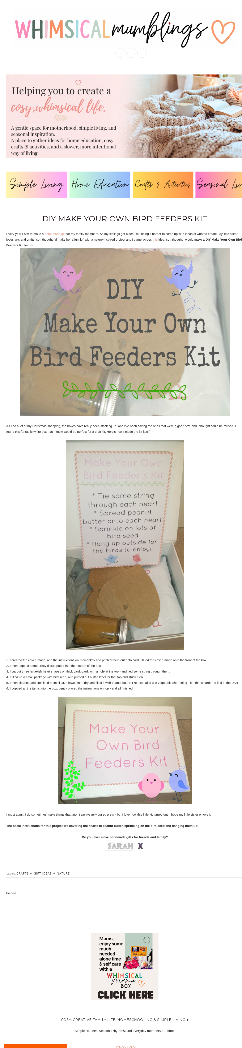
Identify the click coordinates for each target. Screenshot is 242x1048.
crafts (23, 873)
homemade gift (55, 234)
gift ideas (43, 873)
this (155, 239)
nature (63, 873)
